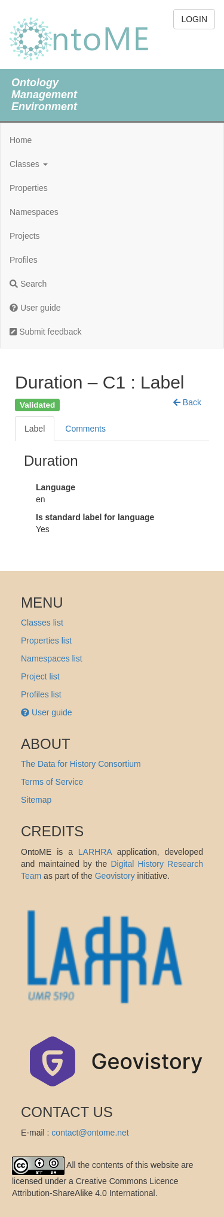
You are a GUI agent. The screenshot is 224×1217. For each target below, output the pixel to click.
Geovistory (115, 876)
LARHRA (95, 852)
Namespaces (34, 212)
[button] (187, 402)
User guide (35, 307)
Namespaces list (51, 658)
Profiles (24, 260)
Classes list (42, 622)
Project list (40, 676)
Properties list (46, 640)
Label (34, 428)
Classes (29, 164)
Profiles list (41, 694)
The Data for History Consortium (81, 764)
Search (28, 284)
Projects (25, 236)
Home (21, 140)
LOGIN (194, 19)
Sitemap (36, 800)
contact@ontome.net (89, 1132)
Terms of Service (52, 782)
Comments (85, 428)
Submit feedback (45, 331)
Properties (29, 188)
